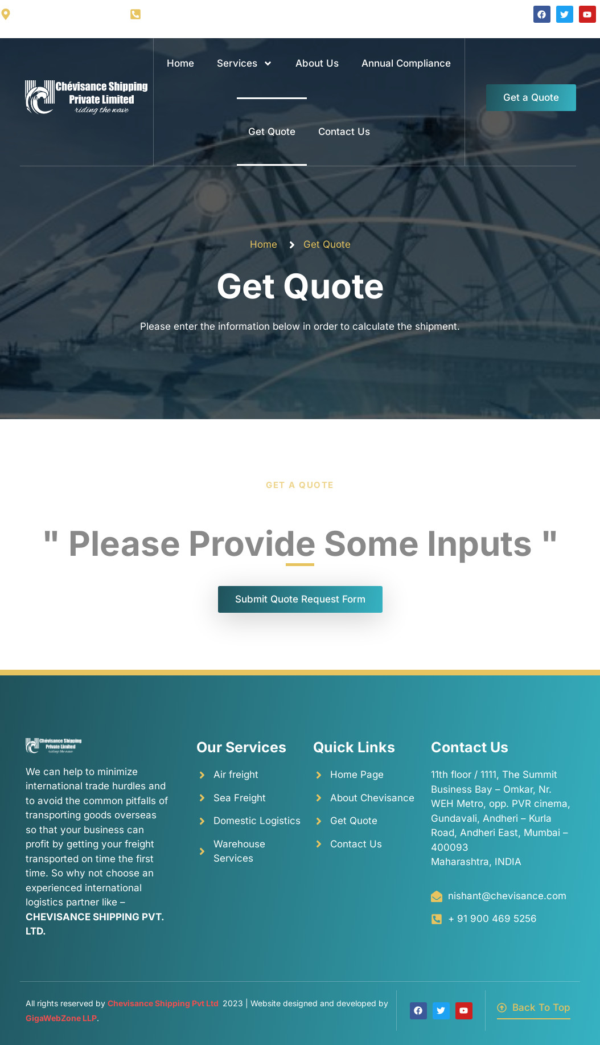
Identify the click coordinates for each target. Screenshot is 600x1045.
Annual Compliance (406, 63)
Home (180, 63)
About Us (317, 63)
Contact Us (344, 131)
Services (245, 63)
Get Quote (271, 131)
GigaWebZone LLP (61, 1018)
